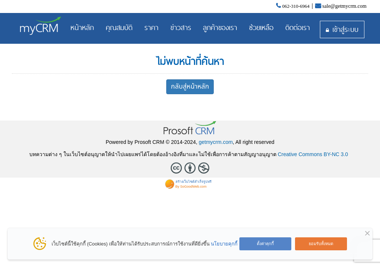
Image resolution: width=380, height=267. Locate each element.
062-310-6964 (295, 6)
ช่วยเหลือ (261, 27)
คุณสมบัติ (119, 27)
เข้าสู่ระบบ (345, 29)
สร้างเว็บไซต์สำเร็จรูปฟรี (194, 182)
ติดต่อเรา (297, 27)
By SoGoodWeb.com (191, 186)
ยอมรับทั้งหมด (321, 243)
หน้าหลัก (82, 27)
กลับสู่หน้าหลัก (190, 87)
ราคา (151, 27)
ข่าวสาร (180, 27)
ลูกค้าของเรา (220, 27)
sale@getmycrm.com (344, 6)
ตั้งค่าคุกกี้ (265, 243)
